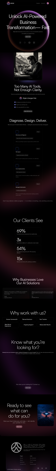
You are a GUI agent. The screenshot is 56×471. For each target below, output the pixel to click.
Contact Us (43, 3)
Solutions (38, 3)
